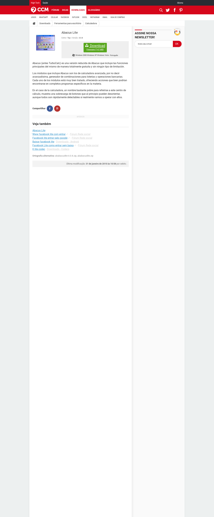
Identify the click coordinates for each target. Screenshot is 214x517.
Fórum (55, 10)
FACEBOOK (65, 17)
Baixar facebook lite (43, 141)
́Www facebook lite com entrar (49, 134)
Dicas (65, 10)
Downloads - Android (67, 141)
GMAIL (104, 17)
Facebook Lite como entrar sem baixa (53, 145)
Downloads (78, 10)
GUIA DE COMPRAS (118, 17)
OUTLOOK (75, 17)
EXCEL (84, 17)
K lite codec (38, 149)
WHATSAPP (43, 17)
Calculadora (91, 23)
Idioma (180, 3)
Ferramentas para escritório (67, 23)
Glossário (94, 10)
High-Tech (35, 3)
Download (95, 47)
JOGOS (33, 17)
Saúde (45, 3)
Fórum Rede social (80, 134)
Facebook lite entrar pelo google (49, 137)
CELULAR (54, 17)
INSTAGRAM (94, 17)
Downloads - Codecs (58, 149)
